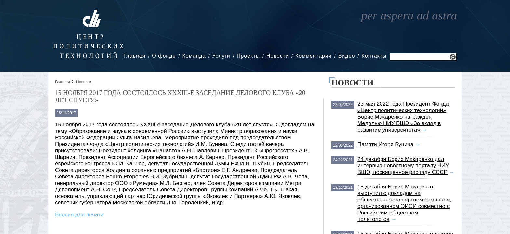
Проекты (248, 55)
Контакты (373, 55)
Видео (346, 55)
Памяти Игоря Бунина (385, 144)
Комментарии (313, 55)
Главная (134, 55)
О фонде (164, 55)
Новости (277, 55)
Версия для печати (79, 215)
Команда (194, 55)
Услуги (221, 55)
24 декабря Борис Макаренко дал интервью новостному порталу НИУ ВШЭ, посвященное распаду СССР (403, 165)
